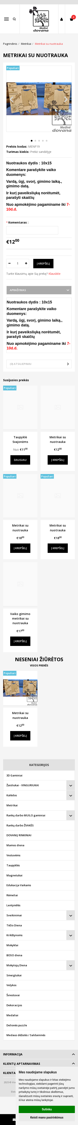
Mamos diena (15, 845)
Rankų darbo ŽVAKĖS (20, 825)
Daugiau (20, 460)
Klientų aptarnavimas (21, 1064)
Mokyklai (12, 945)
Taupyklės (13, 865)
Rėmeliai (12, 895)
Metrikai (12, 805)
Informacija (12, 1054)
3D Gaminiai (14, 775)
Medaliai (12, 1015)
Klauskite (54, 274)
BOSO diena (14, 955)
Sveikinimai (14, 915)
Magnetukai (14, 875)
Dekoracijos (14, 1005)
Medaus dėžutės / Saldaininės (25, 1035)
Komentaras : (18, 222)
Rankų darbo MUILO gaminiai (25, 815)
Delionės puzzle (16, 1025)
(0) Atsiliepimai (20, 364)
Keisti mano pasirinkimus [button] (46, 1117)
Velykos (11, 985)
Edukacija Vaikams (18, 885)
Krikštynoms (14, 935)
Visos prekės (39, 665)
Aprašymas (18, 290)
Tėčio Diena (14, 925)
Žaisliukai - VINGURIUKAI (22, 785)
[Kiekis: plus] (26, 263)
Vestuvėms (13, 855)
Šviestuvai (13, 995)
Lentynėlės (13, 905)
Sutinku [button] (47, 1109)
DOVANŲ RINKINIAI (18, 835)
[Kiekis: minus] (9, 263)
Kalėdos (11, 795)
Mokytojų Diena (16, 965)
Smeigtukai (14, 975)
